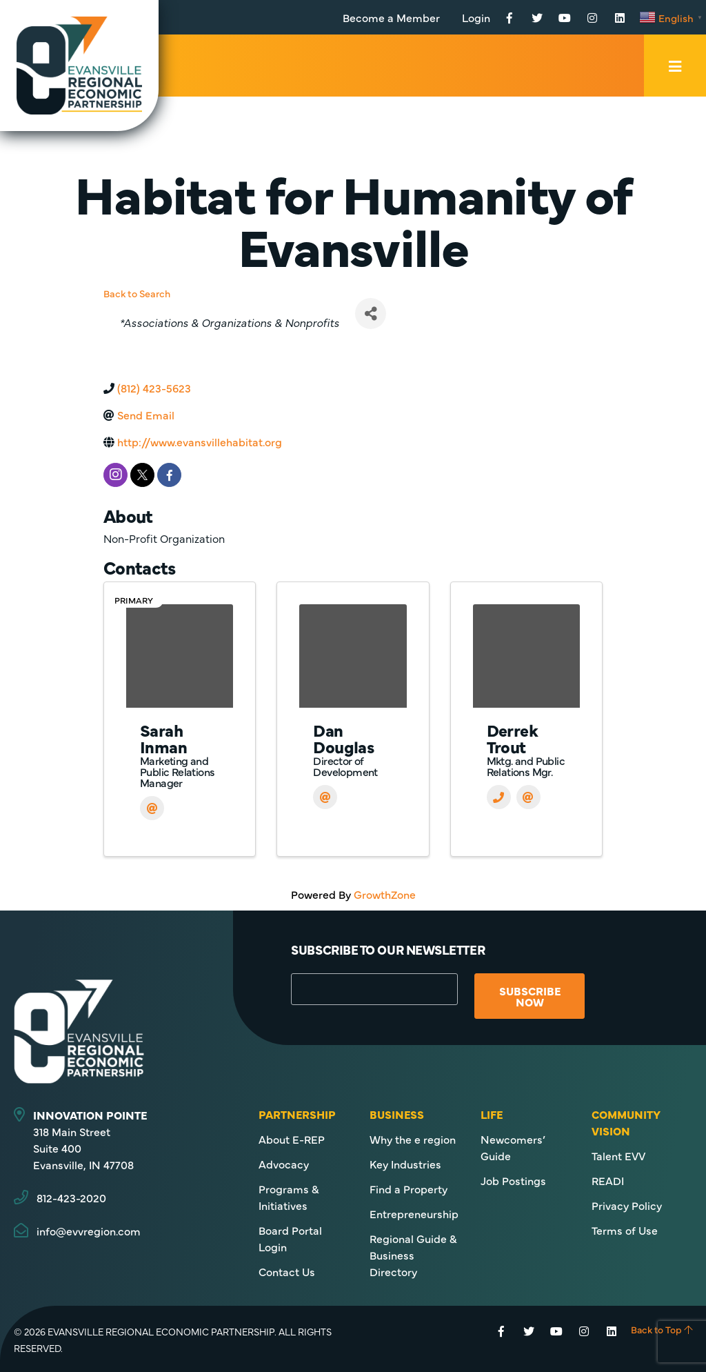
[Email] (152, 808)
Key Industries (405, 1163)
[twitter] (142, 475)
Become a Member (391, 17)
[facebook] (169, 475)
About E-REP (292, 1138)
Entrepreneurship (414, 1213)
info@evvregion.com (89, 1230)
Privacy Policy (627, 1205)
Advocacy (284, 1163)
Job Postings (513, 1180)
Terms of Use (625, 1229)
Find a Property (408, 1188)
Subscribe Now (530, 996)
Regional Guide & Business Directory (413, 1255)
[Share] (370, 313)
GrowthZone (385, 894)
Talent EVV (618, 1155)
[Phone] (499, 797)
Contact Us (287, 1271)
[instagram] (115, 475)
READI (608, 1180)
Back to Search (136, 293)
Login (476, 17)
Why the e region (413, 1138)
